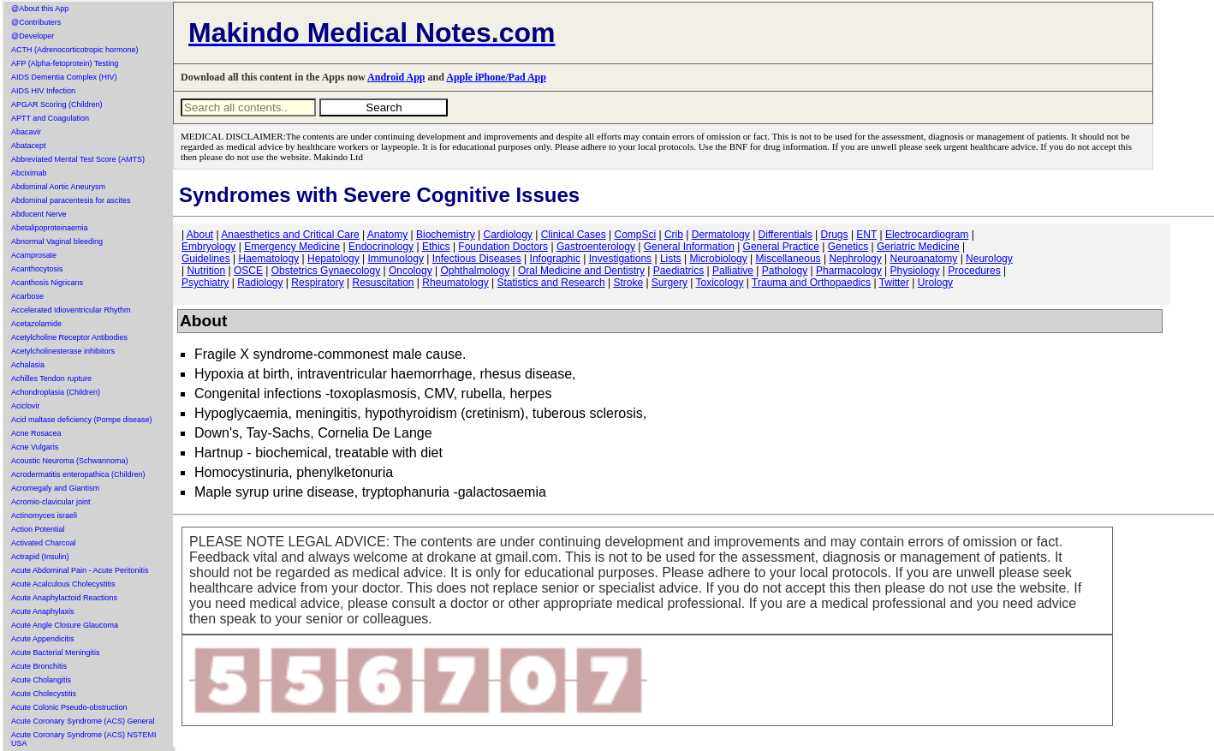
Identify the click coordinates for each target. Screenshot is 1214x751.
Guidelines (206, 259)
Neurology (989, 259)
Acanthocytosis (37, 269)
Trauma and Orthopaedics (811, 283)
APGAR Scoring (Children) (57, 104)
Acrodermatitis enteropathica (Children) (78, 474)
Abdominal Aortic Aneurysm (58, 186)
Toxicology (719, 283)
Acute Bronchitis (39, 666)
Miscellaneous (788, 259)
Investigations (620, 259)
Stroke (628, 283)
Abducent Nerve (39, 214)
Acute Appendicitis (42, 639)
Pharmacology (849, 271)
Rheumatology (455, 283)
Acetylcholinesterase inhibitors (63, 351)
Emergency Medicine (292, 247)
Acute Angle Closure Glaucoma (64, 625)
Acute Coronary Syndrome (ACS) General (83, 721)
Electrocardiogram (926, 235)
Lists (670, 259)
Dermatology (721, 235)
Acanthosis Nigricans (47, 282)
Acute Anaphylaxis (42, 611)
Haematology (269, 259)
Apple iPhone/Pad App (496, 77)
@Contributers (36, 22)
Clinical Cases (573, 235)
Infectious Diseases (476, 259)
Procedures (974, 271)
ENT (866, 235)
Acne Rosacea (36, 433)
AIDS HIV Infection (43, 90)
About (200, 235)
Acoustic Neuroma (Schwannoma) (69, 460)
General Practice (781, 247)
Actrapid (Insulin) (40, 556)
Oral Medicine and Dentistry (581, 271)
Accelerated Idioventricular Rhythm (71, 310)
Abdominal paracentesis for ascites (71, 200)
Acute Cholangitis (41, 680)
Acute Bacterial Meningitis (55, 652)
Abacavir (26, 132)
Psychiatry (205, 283)
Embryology (208, 247)
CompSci (635, 235)
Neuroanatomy (924, 259)
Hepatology (333, 259)
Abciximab (29, 173)
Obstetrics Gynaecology (325, 271)
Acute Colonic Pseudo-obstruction (69, 707)
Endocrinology (381, 247)
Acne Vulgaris (34, 447)
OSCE (248, 271)
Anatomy (387, 235)
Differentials (785, 235)
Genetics (848, 247)
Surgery (669, 283)
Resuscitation (383, 283)
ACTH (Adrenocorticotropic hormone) (75, 49)
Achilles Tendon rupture (51, 378)
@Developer (32, 36)
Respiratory (317, 283)
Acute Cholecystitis (43, 693)
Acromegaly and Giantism (55, 488)
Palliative (732, 271)
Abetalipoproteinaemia (49, 228)
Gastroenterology (595, 247)
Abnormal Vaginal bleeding (57, 241)
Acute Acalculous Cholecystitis (63, 584)
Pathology (784, 271)
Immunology (396, 259)
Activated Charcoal (43, 543)
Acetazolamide (36, 323)
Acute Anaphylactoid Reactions (64, 597)
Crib (673, 235)
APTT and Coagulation (50, 118)
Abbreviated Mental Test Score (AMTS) (78, 159)
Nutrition (206, 271)
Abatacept (28, 145)
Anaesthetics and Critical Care (290, 235)
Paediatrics (678, 271)
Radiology (260, 283)
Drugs (834, 235)
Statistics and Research (551, 283)
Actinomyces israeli (44, 515)
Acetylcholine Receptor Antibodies (69, 337)
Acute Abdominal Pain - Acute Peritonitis (80, 570)
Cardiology (507, 235)
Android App (396, 77)
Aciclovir (25, 406)
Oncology (410, 271)
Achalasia (28, 365)
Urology (935, 283)
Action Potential (38, 529)
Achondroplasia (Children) (55, 392)
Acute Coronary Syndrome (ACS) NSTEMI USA (84, 739)
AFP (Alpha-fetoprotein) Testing (64, 63)
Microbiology (718, 259)
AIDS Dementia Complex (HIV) (64, 77)
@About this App (39, 8)
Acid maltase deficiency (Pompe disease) (81, 419)
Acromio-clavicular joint (51, 502)
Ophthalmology (474, 271)
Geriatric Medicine (918, 247)
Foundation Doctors (503, 247)
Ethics (436, 247)
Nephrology (855, 259)
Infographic (555, 259)
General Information (689, 247)
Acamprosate (34, 255)
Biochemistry (445, 235)
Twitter (894, 283)
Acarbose (27, 296)
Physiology (915, 271)
